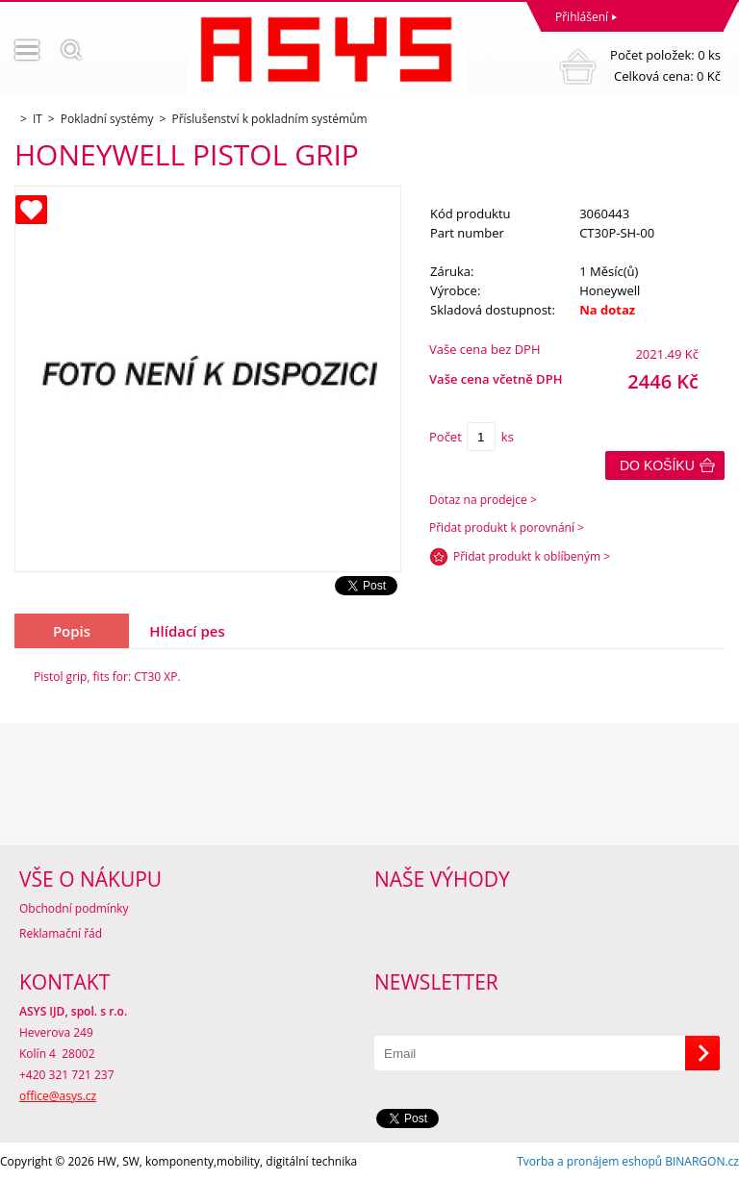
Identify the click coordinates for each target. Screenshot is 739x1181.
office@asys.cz (57, 1096)
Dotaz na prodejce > (483, 499)
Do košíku (657, 465)
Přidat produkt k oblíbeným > (531, 556)
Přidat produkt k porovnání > (506, 527)
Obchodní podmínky (74, 908)
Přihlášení (581, 17)
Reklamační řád (60, 933)
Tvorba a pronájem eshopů (589, 1161)
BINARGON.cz (702, 1161)
